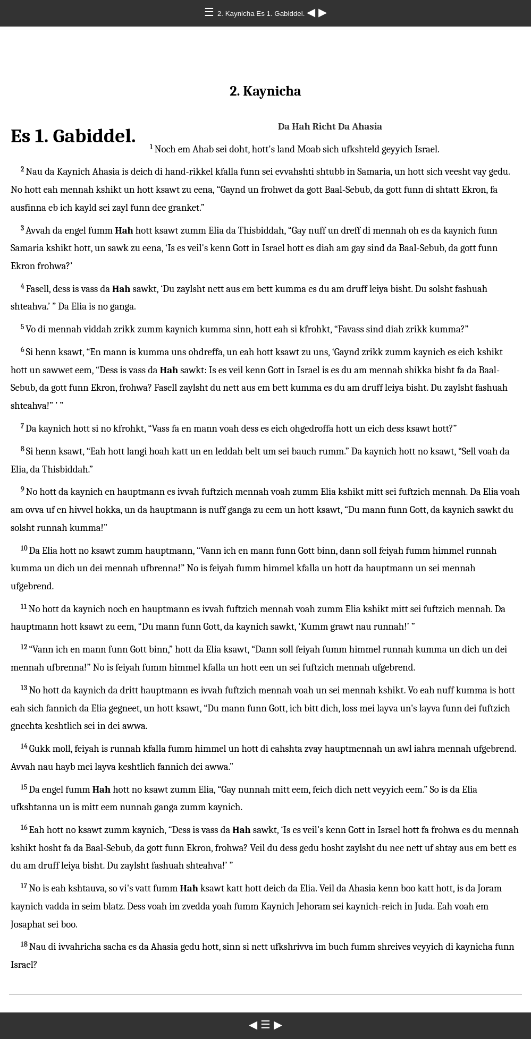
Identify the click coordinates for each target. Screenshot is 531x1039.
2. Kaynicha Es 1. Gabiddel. (262, 14)
